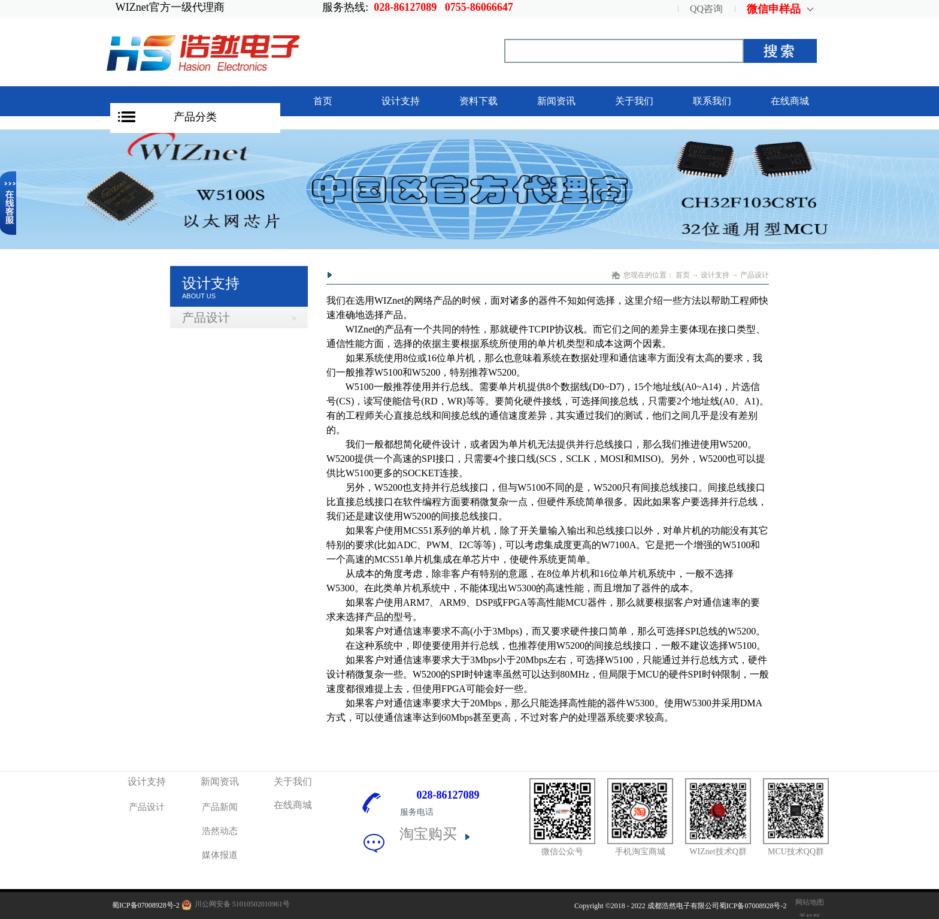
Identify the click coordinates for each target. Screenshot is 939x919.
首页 (322, 101)
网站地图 (808, 902)
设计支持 (715, 275)
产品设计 (754, 275)
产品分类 (195, 117)
